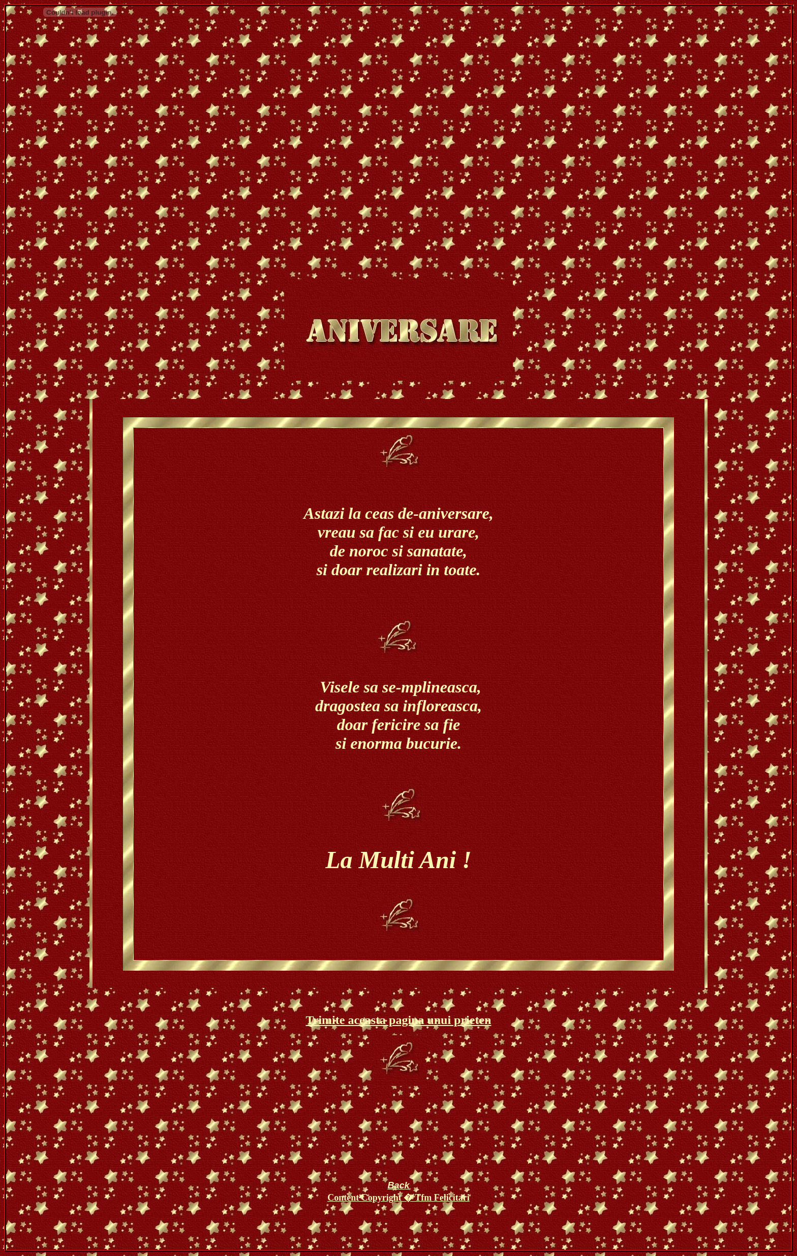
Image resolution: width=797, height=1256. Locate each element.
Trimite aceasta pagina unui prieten (399, 1020)
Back (398, 1185)
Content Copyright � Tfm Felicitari (398, 1198)
